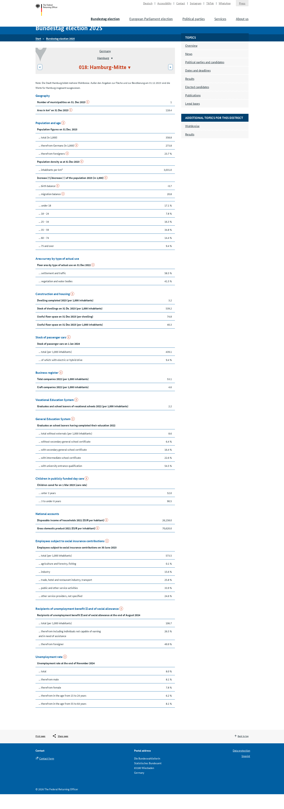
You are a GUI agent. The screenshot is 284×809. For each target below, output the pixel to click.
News (188, 68)
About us (242, 23)
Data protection (241, 765)
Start (50, 13)
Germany (105, 66)
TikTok (210, 5)
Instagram (195, 5)
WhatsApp (225, 5)
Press (242, 5)
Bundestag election (105, 24)
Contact (180, 5)
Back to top (243, 751)
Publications (193, 110)
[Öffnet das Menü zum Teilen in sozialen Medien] (60, 750)
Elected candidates (197, 101)
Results (189, 93)
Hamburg (103, 72)
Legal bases (192, 118)
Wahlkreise (192, 140)
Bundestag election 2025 (60, 53)
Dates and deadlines (198, 85)
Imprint (246, 771)
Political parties (193, 23)
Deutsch (147, 5)
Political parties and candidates (204, 77)
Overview (191, 60)
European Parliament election (151, 23)
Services (220, 23)
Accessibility (164, 5)
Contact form (46, 773)
